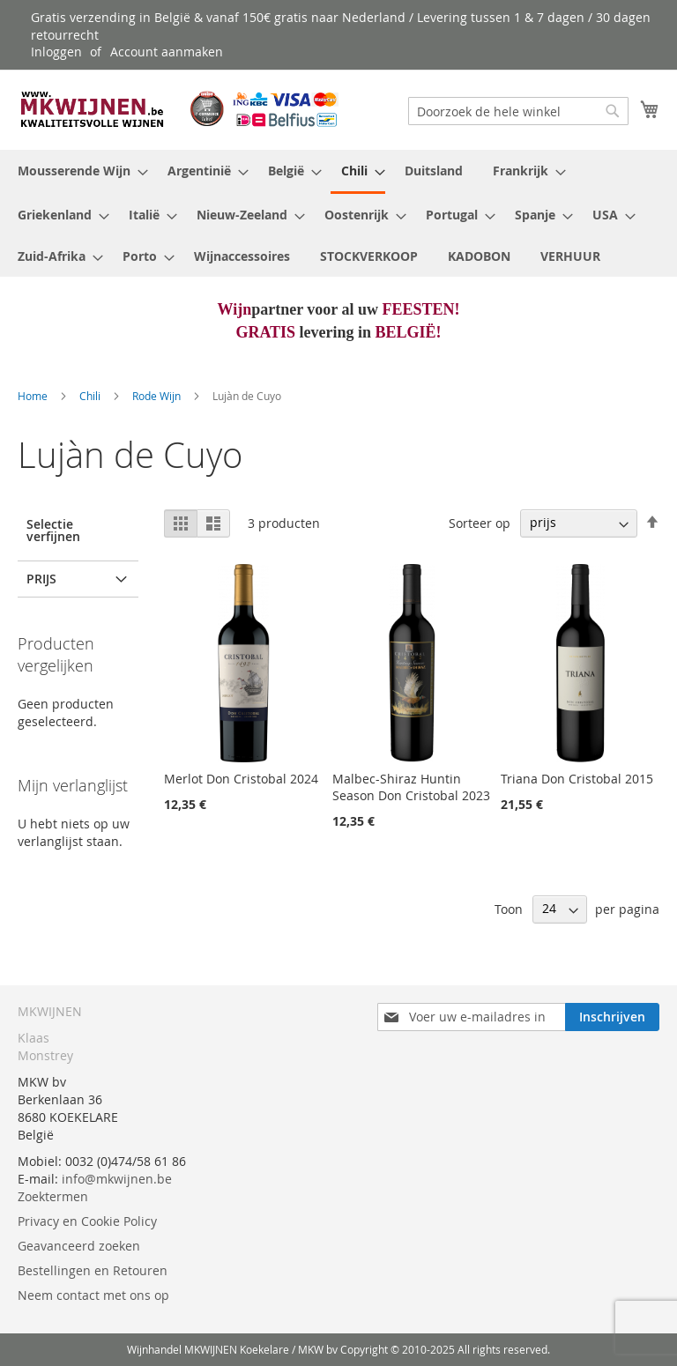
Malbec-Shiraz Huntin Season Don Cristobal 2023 (411, 787)
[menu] (338, 213)
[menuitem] (77, 170)
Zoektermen (53, 1196)
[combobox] (518, 111)
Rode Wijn (157, 396)
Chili (91, 396)
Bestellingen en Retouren (92, 1270)
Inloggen (56, 51)
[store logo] (178, 109)
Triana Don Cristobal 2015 (577, 778)
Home (34, 396)
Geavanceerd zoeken (79, 1245)
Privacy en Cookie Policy (87, 1221)
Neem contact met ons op (93, 1295)
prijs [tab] (41, 578)
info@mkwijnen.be (117, 1178)
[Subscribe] (612, 1017)
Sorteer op (479, 522)
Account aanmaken (166, 51)
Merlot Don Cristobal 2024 (241, 778)
